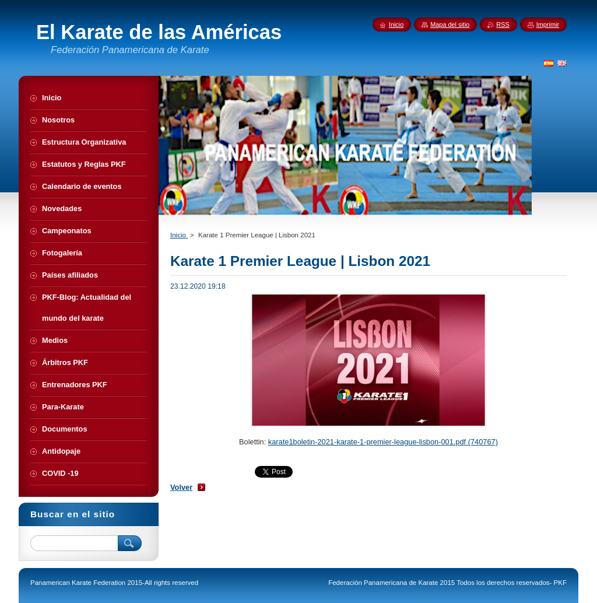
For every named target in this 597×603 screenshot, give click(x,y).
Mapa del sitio (449, 24)
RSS (502, 24)
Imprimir (547, 24)
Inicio (179, 235)
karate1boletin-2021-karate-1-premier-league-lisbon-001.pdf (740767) (383, 441)
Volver (181, 487)
